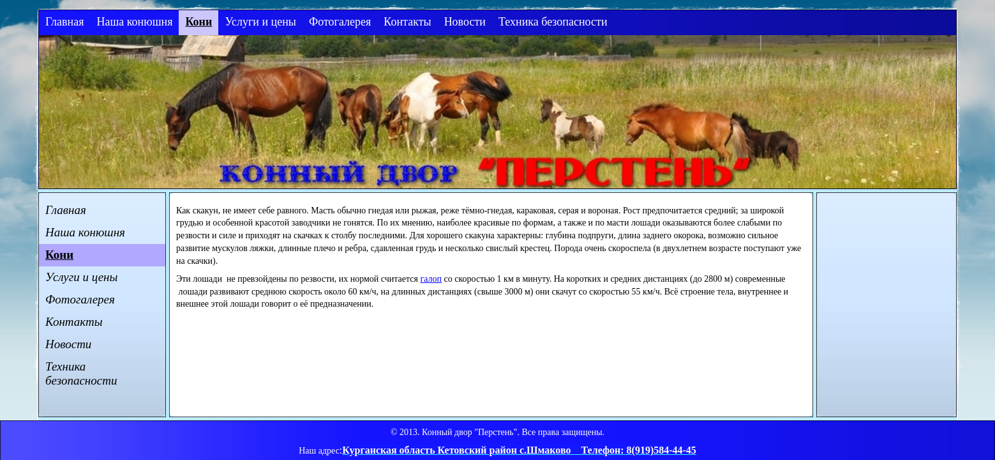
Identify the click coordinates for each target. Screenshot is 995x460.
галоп (431, 279)
